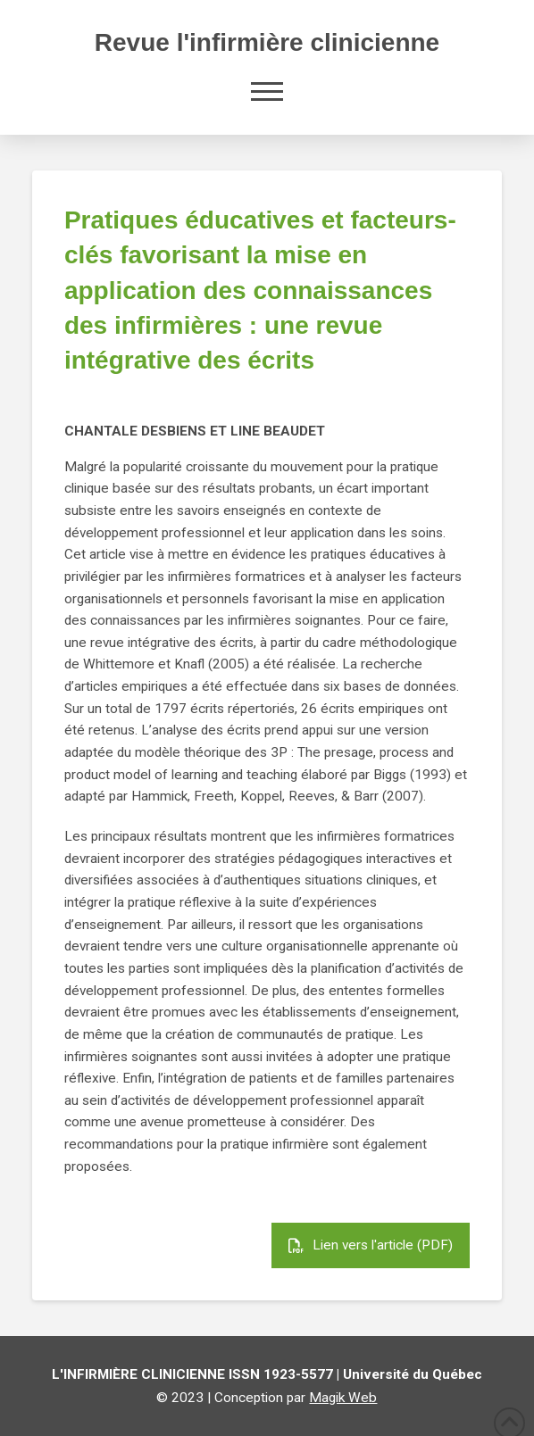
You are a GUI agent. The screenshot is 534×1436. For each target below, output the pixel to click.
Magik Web (343, 1398)
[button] (267, 91)
